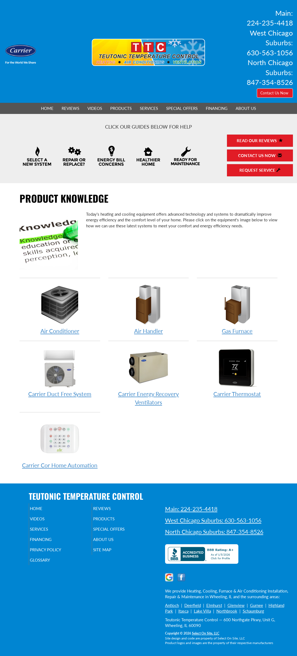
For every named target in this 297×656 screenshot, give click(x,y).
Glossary (49, 566)
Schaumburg (253, 611)
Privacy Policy (56, 555)
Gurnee (256, 605)
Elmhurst (214, 605)
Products (121, 108)
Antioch (172, 605)
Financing (217, 108)
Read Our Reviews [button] (260, 140)
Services (149, 108)
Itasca (183, 611)
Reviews (70, 108)
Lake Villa (202, 611)
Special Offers (182, 108)
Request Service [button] (259, 170)
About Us (246, 108)
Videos (94, 108)
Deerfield (192, 605)
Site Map (111, 555)
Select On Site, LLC (205, 633)
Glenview (236, 605)
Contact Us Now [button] (274, 93)
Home (47, 108)
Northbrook (226, 611)
